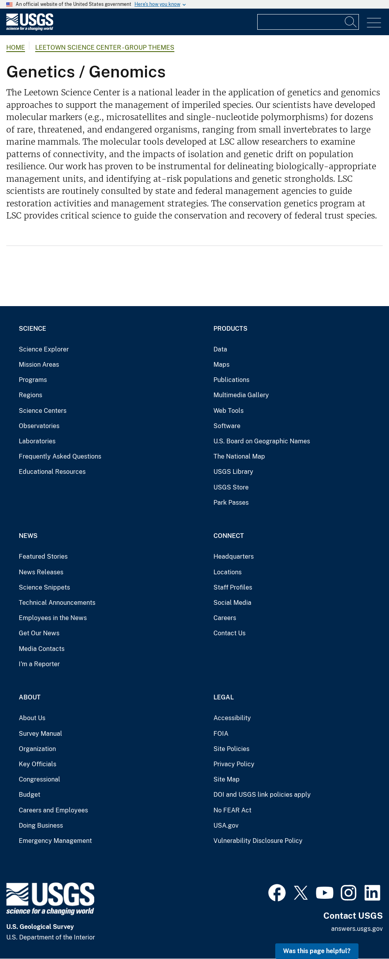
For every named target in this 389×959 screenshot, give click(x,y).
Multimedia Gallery (241, 395)
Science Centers (42, 410)
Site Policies (231, 749)
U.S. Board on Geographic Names (261, 441)
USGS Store (231, 487)
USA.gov (225, 825)
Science (32, 328)
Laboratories (37, 441)
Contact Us (229, 633)
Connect (228, 536)
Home (15, 47)
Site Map (226, 779)
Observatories (39, 426)
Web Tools (228, 410)
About (30, 697)
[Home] (29, 28)
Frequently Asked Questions (60, 456)
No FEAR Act (232, 810)
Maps (221, 364)
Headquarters (233, 556)
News (28, 536)
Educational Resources (52, 471)
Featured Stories (43, 556)
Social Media (232, 602)
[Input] (308, 22)
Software (226, 426)
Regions (30, 395)
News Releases (41, 572)
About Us (32, 718)
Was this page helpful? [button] (317, 951)
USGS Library (233, 471)
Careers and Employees (53, 810)
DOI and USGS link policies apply (262, 794)
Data (220, 349)
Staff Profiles (232, 587)
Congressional (39, 779)
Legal (223, 697)
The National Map (239, 456)
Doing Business (41, 825)
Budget (29, 794)
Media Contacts (42, 648)
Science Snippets (44, 587)
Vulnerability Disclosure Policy (258, 840)
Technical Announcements (57, 602)
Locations (227, 572)
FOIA (220, 733)
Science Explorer (44, 349)
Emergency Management (55, 840)
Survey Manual (40, 733)
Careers (224, 618)
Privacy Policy (234, 764)
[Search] (351, 22)
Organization (37, 749)
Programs (33, 380)
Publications (231, 380)
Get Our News (39, 633)
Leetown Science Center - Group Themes (104, 47)
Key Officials (37, 764)
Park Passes (231, 502)
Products (230, 328)
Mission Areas (39, 364)
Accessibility (232, 718)
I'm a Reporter (39, 664)
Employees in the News (53, 618)
